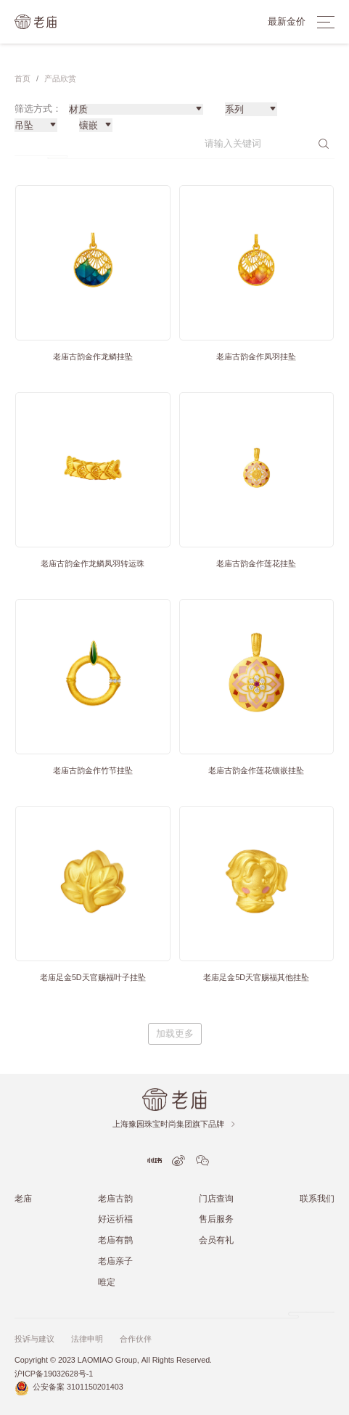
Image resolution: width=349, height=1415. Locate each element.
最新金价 (286, 21)
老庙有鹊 (115, 1239)
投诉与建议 (34, 1339)
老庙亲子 (115, 1261)
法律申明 (87, 1339)
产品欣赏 (60, 78)
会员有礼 (216, 1239)
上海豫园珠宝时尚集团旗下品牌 (174, 1124)
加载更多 (175, 1033)
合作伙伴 (136, 1339)
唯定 (106, 1282)
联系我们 (317, 1198)
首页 (22, 78)
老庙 (23, 1198)
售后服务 (216, 1218)
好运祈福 (115, 1218)
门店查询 (216, 1198)
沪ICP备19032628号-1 (54, 1374)
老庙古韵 (115, 1198)
